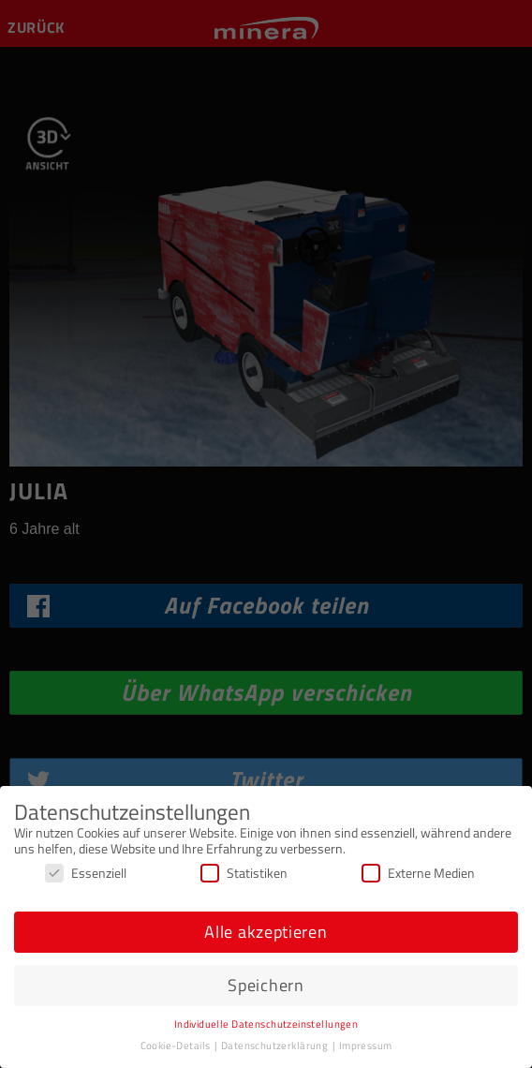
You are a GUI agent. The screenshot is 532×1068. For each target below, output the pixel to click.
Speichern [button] (265, 985)
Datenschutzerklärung (276, 1045)
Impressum (365, 1045)
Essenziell (85, 873)
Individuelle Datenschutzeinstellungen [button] (266, 1023)
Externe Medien (418, 873)
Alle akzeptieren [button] (265, 931)
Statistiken (244, 873)
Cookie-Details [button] (176, 1045)
